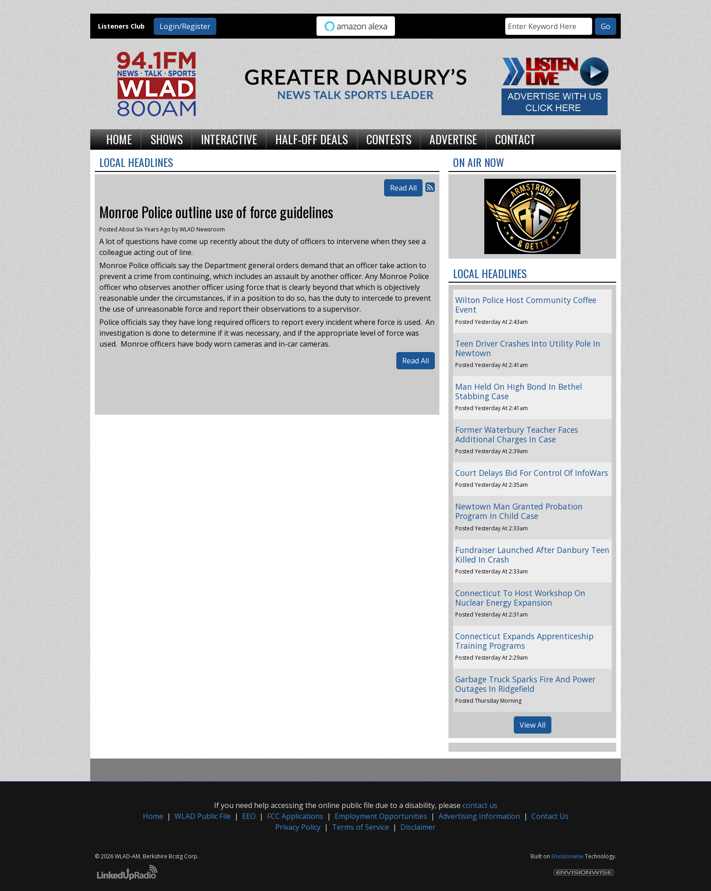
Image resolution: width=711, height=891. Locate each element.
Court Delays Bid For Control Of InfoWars (531, 472)
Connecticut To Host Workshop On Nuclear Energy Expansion (520, 597)
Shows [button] (167, 138)
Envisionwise (567, 856)
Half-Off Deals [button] (311, 138)
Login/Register (185, 26)
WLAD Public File (203, 816)
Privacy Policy (298, 827)
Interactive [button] (229, 138)
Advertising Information (479, 816)
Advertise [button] (453, 138)
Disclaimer (418, 827)
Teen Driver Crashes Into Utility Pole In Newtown (527, 348)
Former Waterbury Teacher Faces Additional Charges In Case (516, 434)
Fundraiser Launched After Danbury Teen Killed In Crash (532, 554)
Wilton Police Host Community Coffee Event (525, 304)
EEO (249, 816)
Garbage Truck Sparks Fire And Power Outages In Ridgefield (525, 684)
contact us (480, 805)
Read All (403, 188)
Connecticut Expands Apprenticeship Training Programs (524, 641)
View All (532, 725)
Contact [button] (515, 138)
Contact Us (550, 816)
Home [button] (119, 138)
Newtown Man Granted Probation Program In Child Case (519, 511)
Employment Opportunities (381, 816)
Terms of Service (360, 827)
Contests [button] (388, 138)
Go (605, 26)
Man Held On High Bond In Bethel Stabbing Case (518, 391)
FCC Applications (295, 816)
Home (153, 816)
